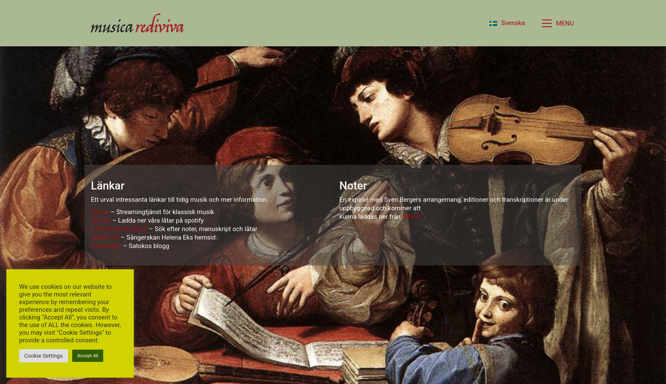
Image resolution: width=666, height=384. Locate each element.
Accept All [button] (88, 356)
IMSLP (411, 216)
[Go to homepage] (137, 23)
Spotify (101, 220)
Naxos (100, 212)
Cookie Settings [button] (43, 356)
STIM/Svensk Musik (119, 229)
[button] (558, 23)
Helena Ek (105, 237)
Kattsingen (106, 246)
